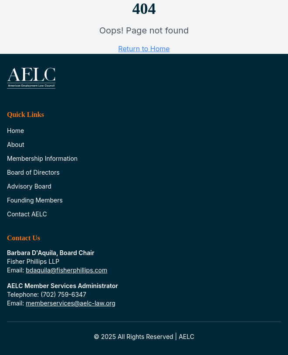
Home (15, 130)
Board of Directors (33, 172)
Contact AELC (27, 214)
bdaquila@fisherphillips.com (66, 270)
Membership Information (42, 158)
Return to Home (143, 48)
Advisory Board (29, 186)
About (15, 144)
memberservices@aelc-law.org (70, 303)
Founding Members (35, 200)
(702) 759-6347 (63, 294)
